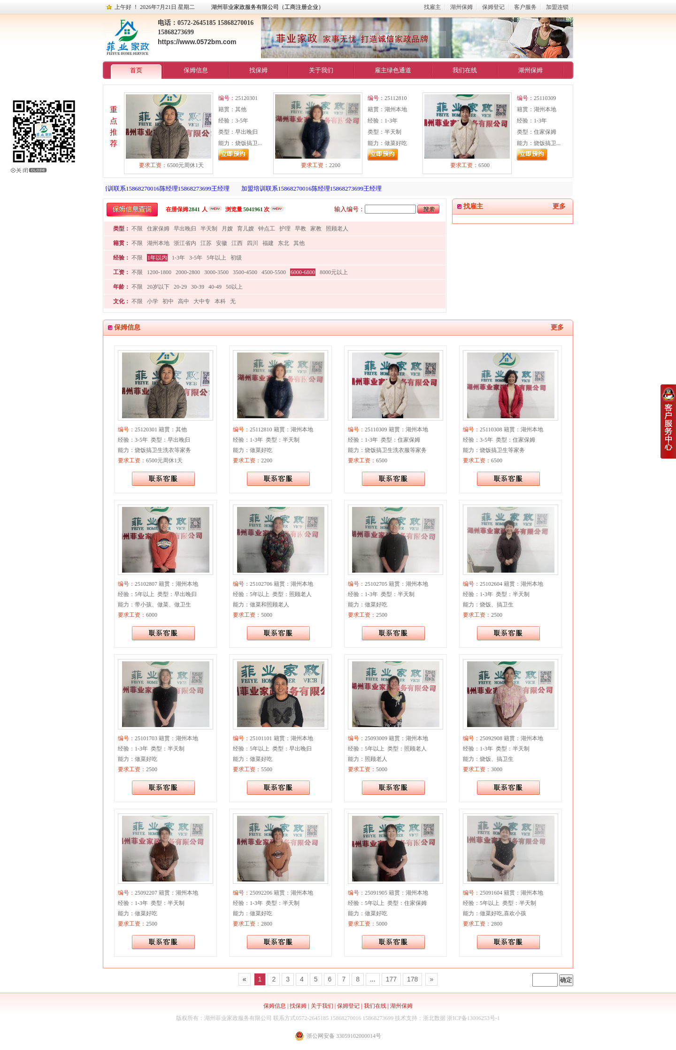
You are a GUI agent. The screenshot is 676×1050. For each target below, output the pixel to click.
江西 (237, 243)
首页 (136, 70)
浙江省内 (185, 243)
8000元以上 (334, 272)
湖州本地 (158, 243)
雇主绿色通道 (393, 70)
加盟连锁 (557, 7)
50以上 (234, 287)
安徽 (221, 243)
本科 (220, 301)
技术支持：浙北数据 (420, 1018)
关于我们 (321, 70)
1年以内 (157, 257)
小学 (152, 301)
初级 (236, 257)
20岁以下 (158, 287)
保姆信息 (196, 70)
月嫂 (227, 228)
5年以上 (216, 257)
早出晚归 (185, 228)
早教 (300, 228)
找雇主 (432, 7)
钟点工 (266, 228)
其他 (299, 243)
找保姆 (258, 70)
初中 (168, 301)
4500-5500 (273, 272)
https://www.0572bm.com (197, 42)
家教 (316, 228)
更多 (559, 206)
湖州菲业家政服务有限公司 (238, 1018)
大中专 (201, 301)
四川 (252, 243)
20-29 (180, 287)
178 (412, 979)
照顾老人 (337, 228)
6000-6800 (303, 272)
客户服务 (525, 7)
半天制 (208, 228)
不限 (137, 228)
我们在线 (465, 70)
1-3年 (178, 257)
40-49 (215, 287)
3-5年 (195, 257)
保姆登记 (493, 7)
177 (391, 979)
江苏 (206, 243)
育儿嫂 (245, 228)
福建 (268, 243)
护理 (285, 228)
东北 (283, 243)
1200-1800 (159, 272)
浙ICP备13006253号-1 (473, 1018)
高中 (183, 301)
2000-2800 (188, 272)
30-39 (197, 287)
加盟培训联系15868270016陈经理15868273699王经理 (162, 188)
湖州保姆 (461, 7)
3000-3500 (216, 272)
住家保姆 (158, 228)
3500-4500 (245, 272)
